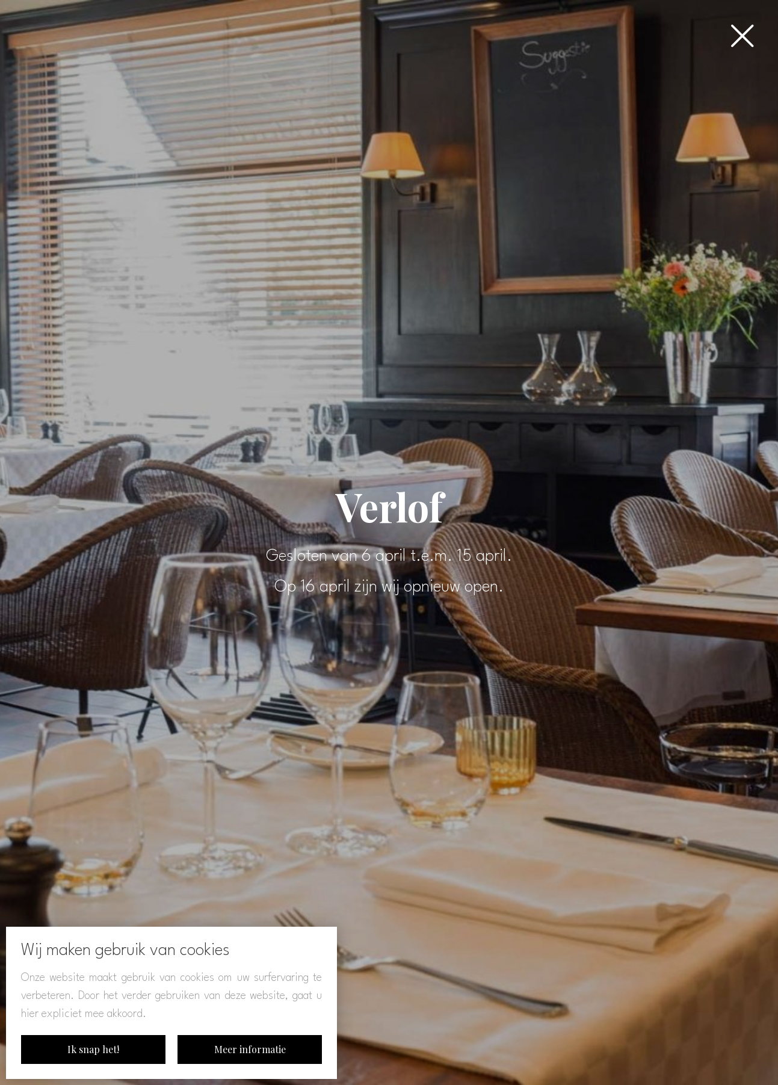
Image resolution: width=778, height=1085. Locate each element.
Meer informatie (250, 1049)
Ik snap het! (93, 1049)
